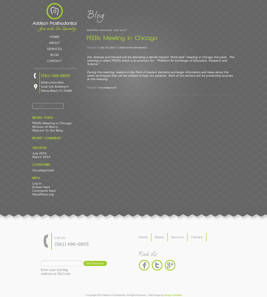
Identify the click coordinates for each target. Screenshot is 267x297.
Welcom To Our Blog (47, 130)
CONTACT (54, 61)
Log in (37, 183)
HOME (54, 37)
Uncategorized (43, 170)
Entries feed (41, 187)
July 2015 (39, 153)
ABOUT (54, 43)
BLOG (54, 55)
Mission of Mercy (45, 127)
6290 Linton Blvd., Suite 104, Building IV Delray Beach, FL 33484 (56, 87)
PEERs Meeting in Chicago (52, 123)
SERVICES (54, 49)
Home (143, 237)
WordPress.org (43, 194)
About (159, 237)
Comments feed (44, 191)
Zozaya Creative (173, 295)
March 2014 (41, 157)
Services (177, 237)
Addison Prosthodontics (133, 47)
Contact (197, 237)
